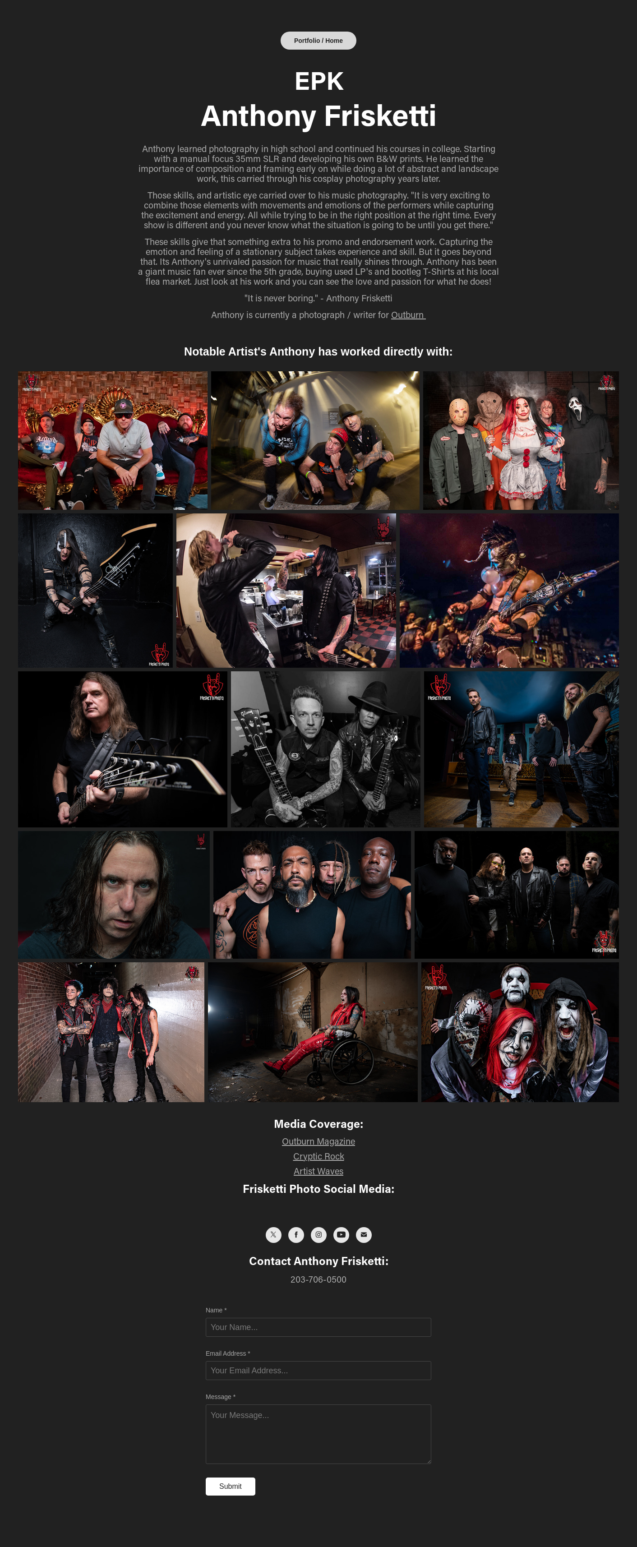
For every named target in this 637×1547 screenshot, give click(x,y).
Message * (220, 1397)
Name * (216, 1310)
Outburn (408, 314)
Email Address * (228, 1353)
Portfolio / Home (318, 40)
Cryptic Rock (318, 1156)
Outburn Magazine (318, 1141)
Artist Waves (318, 1171)
